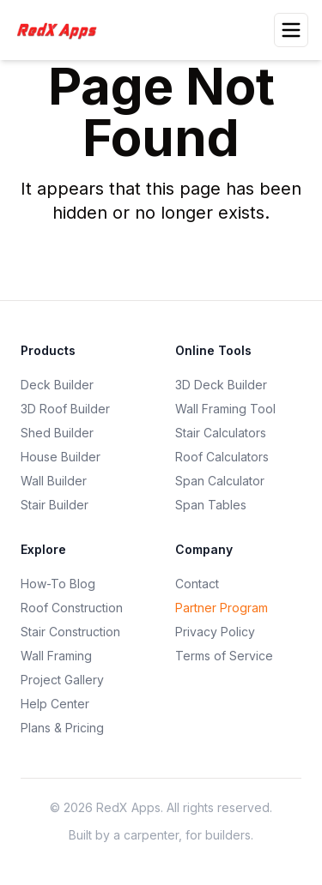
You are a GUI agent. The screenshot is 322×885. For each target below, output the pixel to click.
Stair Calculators (220, 432)
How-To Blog (58, 583)
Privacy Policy (215, 631)
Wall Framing (56, 655)
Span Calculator (219, 480)
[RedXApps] (62, 30)
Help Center (55, 703)
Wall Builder (54, 480)
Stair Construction (70, 631)
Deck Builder (57, 384)
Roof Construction (72, 607)
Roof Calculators (222, 456)
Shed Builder (57, 432)
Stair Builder (54, 504)
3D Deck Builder (221, 384)
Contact (197, 583)
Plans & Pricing (62, 727)
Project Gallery (62, 679)
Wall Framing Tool (225, 408)
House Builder (60, 456)
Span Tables (210, 504)
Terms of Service (224, 655)
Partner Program (221, 607)
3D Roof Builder (65, 408)
